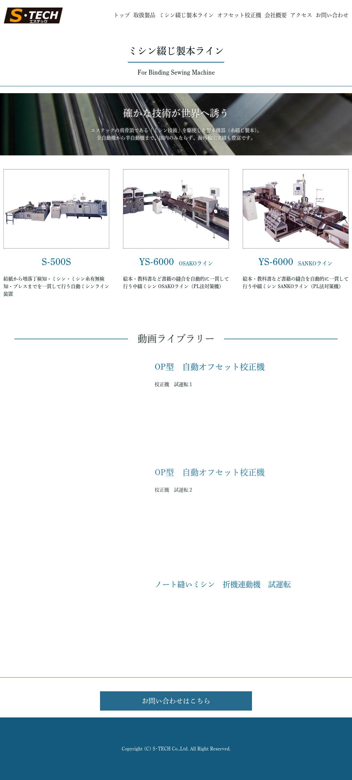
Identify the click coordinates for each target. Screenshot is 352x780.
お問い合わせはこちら (176, 700)
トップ (121, 15)
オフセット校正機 (239, 15)
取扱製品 (144, 15)
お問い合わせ (332, 15)
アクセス (301, 15)
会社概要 (276, 15)
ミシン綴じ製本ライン (186, 15)
